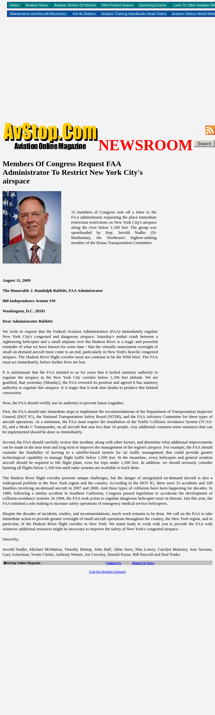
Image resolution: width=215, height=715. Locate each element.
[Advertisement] (107, 69)
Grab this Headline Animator (107, 571)
